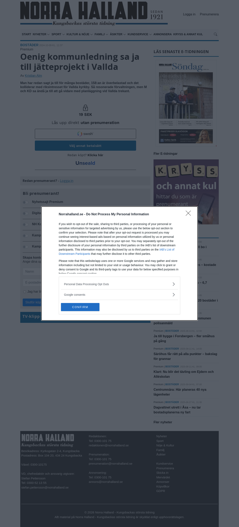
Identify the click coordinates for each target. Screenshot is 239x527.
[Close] (189, 214)
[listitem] (119, 284)
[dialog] (119, 263)
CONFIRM (80, 307)
